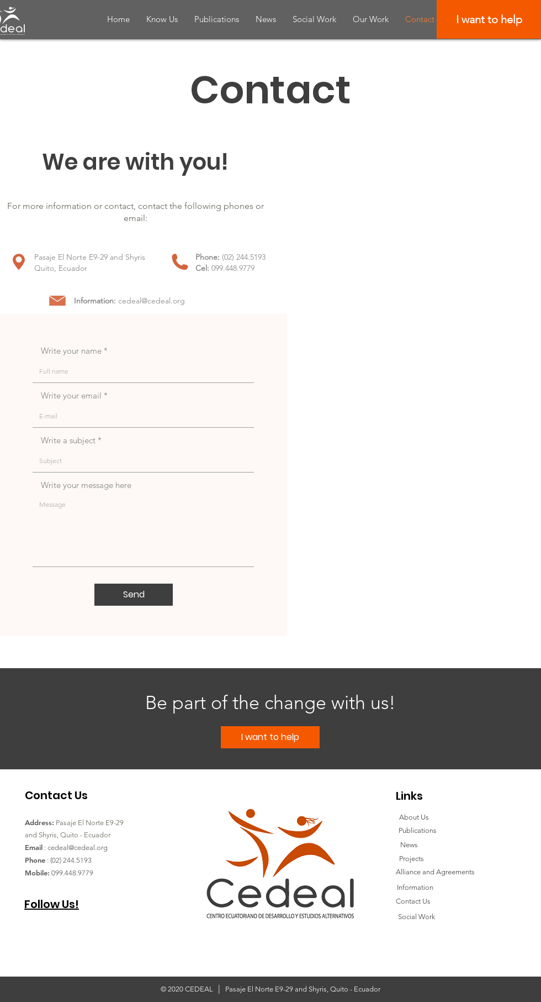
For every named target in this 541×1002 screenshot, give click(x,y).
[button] (162, 19)
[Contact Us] (413, 901)
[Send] (133, 595)
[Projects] (411, 859)
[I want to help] (489, 19)
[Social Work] (416, 917)
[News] (409, 845)
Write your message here (86, 485)
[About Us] (414, 817)
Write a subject (68, 440)
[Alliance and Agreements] (435, 872)
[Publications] (417, 830)
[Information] (415, 887)
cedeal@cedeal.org (151, 301)
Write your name (71, 351)
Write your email (71, 395)
